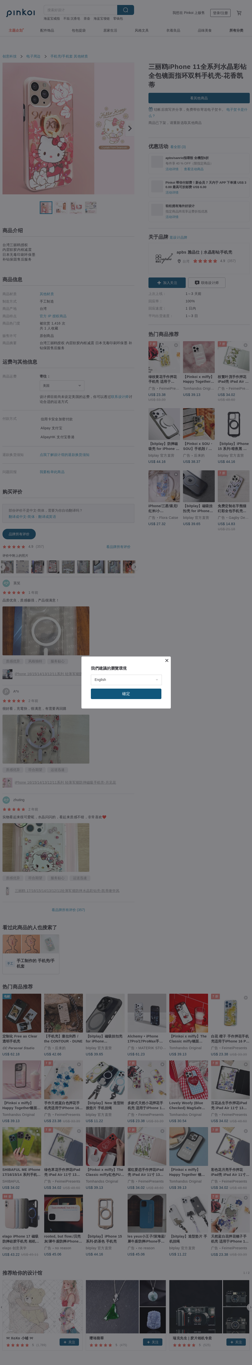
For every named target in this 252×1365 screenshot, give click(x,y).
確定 (126, 694)
